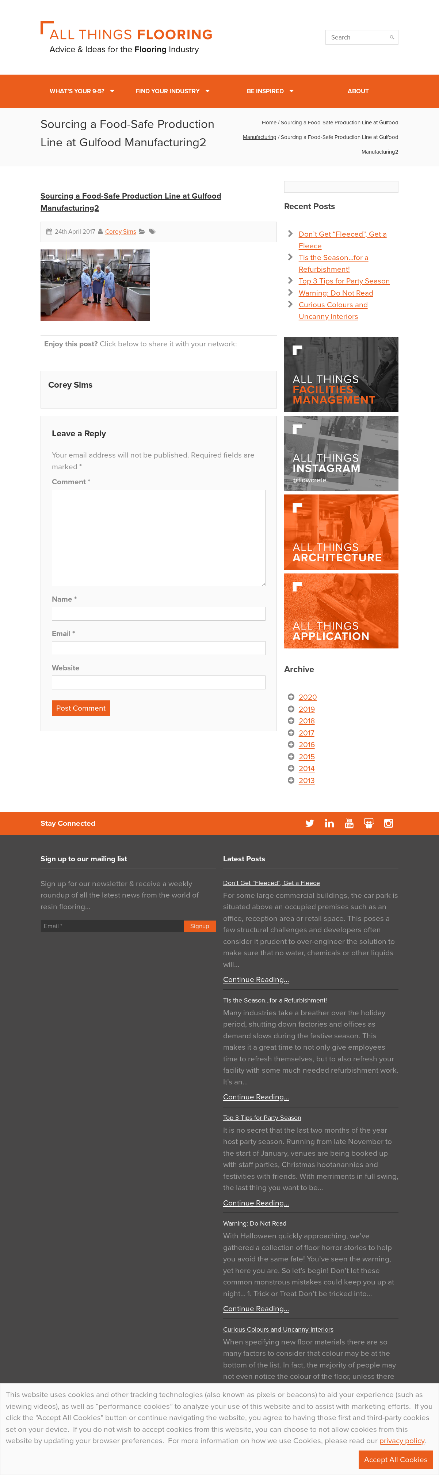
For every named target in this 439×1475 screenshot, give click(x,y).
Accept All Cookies (396, 1459)
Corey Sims (120, 232)
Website (66, 668)
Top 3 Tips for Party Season (344, 281)
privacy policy (401, 1440)
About (358, 91)
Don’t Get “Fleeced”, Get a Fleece (271, 883)
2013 (307, 780)
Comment (71, 481)
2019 (307, 709)
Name (64, 599)
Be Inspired (265, 91)
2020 (308, 697)
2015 (307, 756)
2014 (307, 768)
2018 (307, 721)
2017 (306, 733)
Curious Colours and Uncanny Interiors (278, 1329)
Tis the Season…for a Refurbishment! (275, 1000)
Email (63, 633)
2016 (307, 744)
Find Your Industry (167, 91)
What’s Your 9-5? (77, 91)
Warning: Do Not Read (336, 293)
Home (269, 122)
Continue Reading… (256, 979)
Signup (199, 926)
